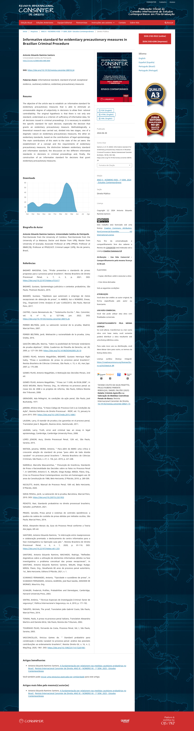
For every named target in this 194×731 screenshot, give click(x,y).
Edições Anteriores (44, 22)
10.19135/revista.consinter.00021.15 (114, 404)
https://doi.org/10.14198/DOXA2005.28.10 (62, 350)
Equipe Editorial (65, 22)
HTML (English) (107, 114)
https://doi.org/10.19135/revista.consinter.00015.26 (46, 319)
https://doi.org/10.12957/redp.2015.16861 (56, 414)
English (142, 58)
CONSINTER (151, 2)
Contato (122, 22)
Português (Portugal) (148, 70)
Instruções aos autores (102, 22)
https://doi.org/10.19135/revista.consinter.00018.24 (51, 70)
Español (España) (146, 62)
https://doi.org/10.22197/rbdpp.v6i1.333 (41, 548)
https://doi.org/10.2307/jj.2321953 (48, 497)
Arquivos (34, 31)
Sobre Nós (134, 22)
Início (25, 31)
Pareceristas (81, 22)
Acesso (172, 2)
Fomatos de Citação (107, 165)
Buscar (169, 22)
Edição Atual (26, 22)
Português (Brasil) (147, 66)
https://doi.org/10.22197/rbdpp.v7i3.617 (41, 280)
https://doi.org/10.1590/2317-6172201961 (66, 647)
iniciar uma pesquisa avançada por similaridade (62, 676)
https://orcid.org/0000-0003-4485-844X (36, 61)
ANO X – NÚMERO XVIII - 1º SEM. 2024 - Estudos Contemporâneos (67, 31)
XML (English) (106, 118)
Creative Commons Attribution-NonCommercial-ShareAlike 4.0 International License (114, 231)
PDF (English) (106, 110)
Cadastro (163, 2)
